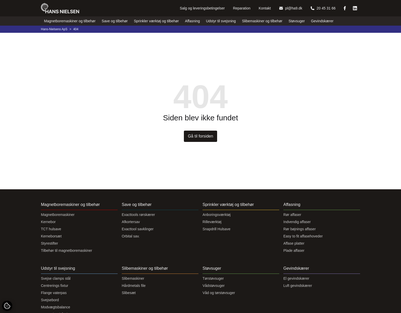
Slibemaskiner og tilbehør (262, 21)
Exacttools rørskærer (138, 215)
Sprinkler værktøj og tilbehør (156, 21)
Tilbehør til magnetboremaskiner (66, 250)
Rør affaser (292, 215)
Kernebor (48, 222)
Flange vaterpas (53, 293)
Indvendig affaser (297, 222)
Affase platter (293, 243)
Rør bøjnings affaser (299, 229)
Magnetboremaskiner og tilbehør (70, 21)
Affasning (192, 21)
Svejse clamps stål (56, 278)
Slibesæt (129, 293)
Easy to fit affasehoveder (303, 236)
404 (75, 29)
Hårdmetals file (134, 286)
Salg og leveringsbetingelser (202, 8)
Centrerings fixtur (54, 286)
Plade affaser (293, 250)
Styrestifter (49, 243)
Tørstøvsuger (213, 278)
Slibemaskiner (133, 278)
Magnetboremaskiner (58, 215)
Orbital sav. (131, 236)
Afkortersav (131, 222)
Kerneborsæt (51, 236)
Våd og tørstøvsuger (219, 293)
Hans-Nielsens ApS (54, 29)
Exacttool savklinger (138, 229)
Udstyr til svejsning (221, 21)
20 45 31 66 (323, 8)
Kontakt (265, 8)
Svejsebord (50, 300)
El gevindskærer (296, 278)
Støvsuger (296, 21)
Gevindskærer (322, 21)
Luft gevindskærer (297, 286)
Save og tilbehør (115, 21)
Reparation (242, 8)
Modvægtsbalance (55, 307)
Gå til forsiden (200, 136)
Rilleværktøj (212, 222)
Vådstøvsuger (214, 286)
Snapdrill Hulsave (216, 229)
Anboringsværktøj (217, 215)
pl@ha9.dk (290, 8)
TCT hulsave (51, 229)
